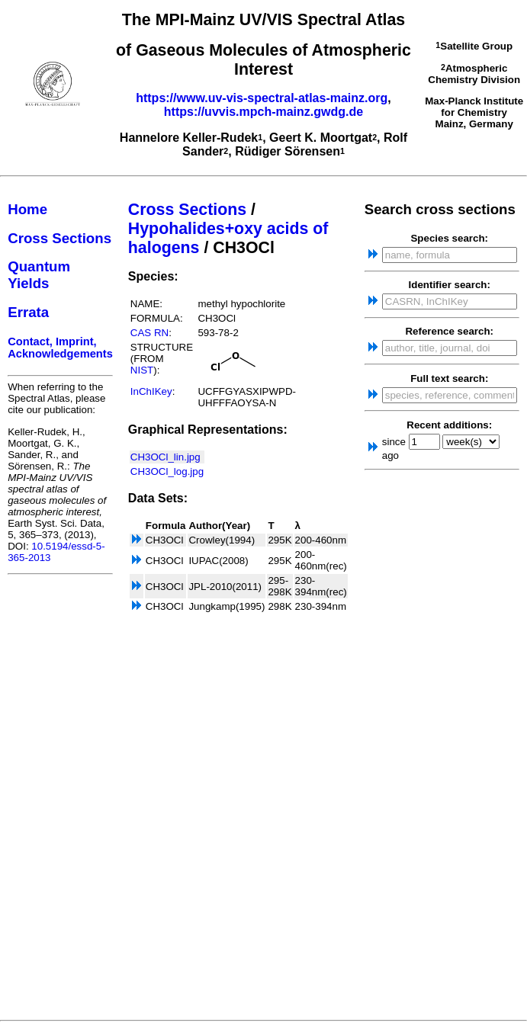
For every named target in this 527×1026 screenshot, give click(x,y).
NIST (141, 370)
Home (27, 209)
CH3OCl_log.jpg (167, 471)
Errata (28, 312)
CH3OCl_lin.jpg (165, 457)
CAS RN (149, 332)
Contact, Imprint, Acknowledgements (60, 347)
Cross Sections (59, 238)
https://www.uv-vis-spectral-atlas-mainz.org (261, 97)
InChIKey (151, 391)
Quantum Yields (39, 274)
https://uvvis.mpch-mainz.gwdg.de (263, 111)
